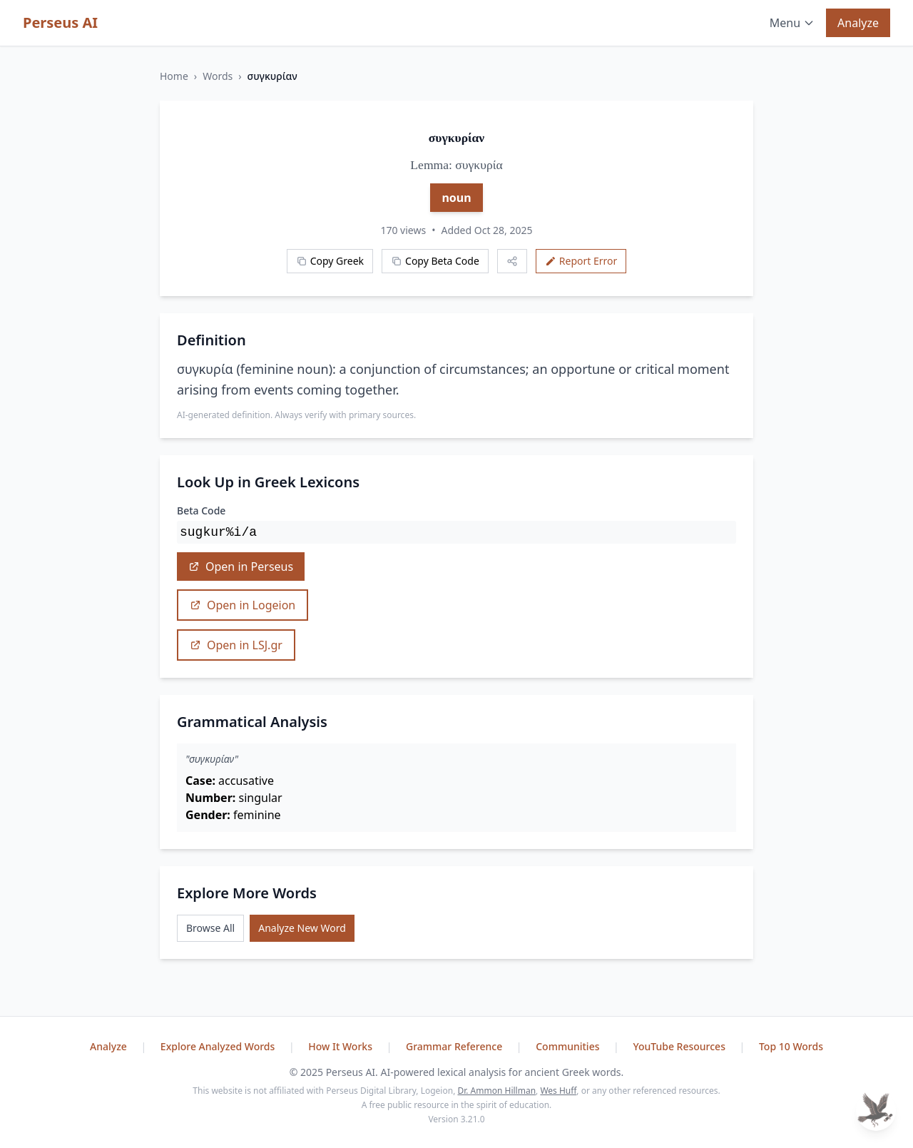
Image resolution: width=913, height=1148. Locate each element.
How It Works (341, 1046)
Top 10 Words (791, 1046)
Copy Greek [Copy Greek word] (330, 261)
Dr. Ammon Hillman (496, 1090)
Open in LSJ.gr (236, 645)
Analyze (858, 23)
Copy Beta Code (435, 261)
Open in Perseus (240, 566)
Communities (569, 1046)
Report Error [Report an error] (581, 261)
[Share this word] (512, 261)
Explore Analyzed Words (218, 1046)
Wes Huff (558, 1090)
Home (174, 76)
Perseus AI (60, 22)
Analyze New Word (302, 928)
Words (218, 76)
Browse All (210, 928)
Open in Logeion (242, 605)
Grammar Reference (455, 1046)
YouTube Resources (680, 1046)
